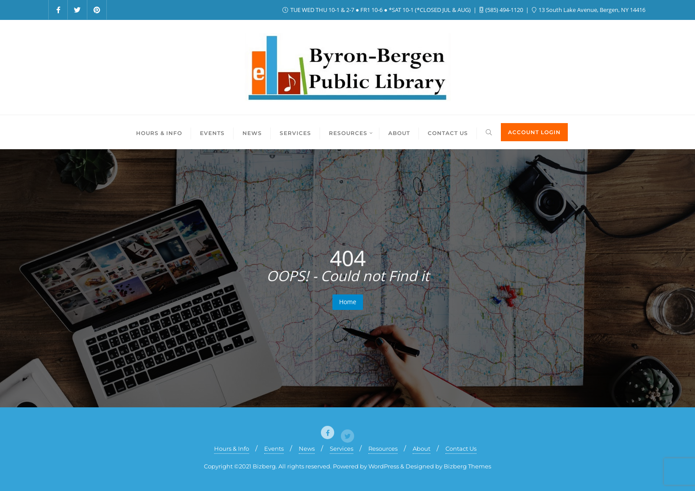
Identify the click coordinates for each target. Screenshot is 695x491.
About (421, 448)
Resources (383, 448)
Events (274, 448)
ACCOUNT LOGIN (534, 132)
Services (341, 448)
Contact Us (460, 448)
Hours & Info (231, 448)
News (307, 448)
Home (347, 302)
